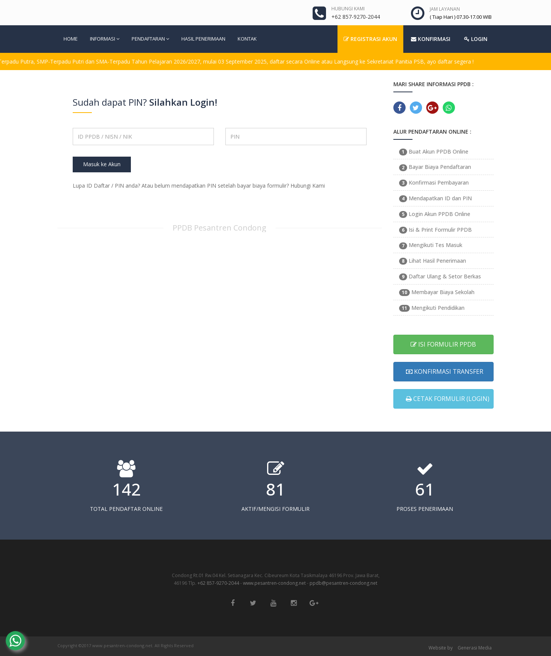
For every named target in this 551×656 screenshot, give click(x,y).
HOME (71, 38)
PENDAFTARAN (150, 38)
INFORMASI (104, 38)
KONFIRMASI (430, 39)
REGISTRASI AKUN (370, 39)
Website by (441, 648)
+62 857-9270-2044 (218, 583)
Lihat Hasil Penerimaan (432, 260)
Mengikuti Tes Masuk (430, 245)
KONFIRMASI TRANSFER (444, 371)
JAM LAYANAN (445, 9)
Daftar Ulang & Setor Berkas (440, 276)
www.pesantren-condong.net (274, 583)
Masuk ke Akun (102, 164)
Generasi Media (475, 648)
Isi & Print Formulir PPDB (435, 229)
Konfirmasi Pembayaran (434, 182)
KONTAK (247, 38)
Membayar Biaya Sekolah (436, 292)
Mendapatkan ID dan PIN (435, 198)
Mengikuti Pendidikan (432, 307)
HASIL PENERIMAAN (203, 38)
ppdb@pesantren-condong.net (343, 583)
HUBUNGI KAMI (348, 8)
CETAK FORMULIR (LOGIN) (447, 398)
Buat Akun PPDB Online (433, 151)
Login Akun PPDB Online (434, 214)
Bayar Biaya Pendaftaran (435, 166)
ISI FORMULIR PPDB (443, 344)
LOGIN (475, 39)
